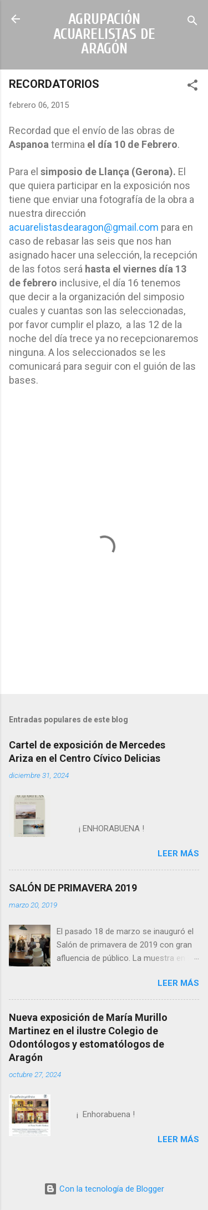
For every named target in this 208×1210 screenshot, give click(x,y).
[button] (192, 87)
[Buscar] (192, 22)
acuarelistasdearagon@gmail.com (84, 227)
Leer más (178, 854)
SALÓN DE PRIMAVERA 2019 (73, 888)
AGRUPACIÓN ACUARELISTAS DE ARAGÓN (104, 34)
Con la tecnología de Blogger (104, 1189)
